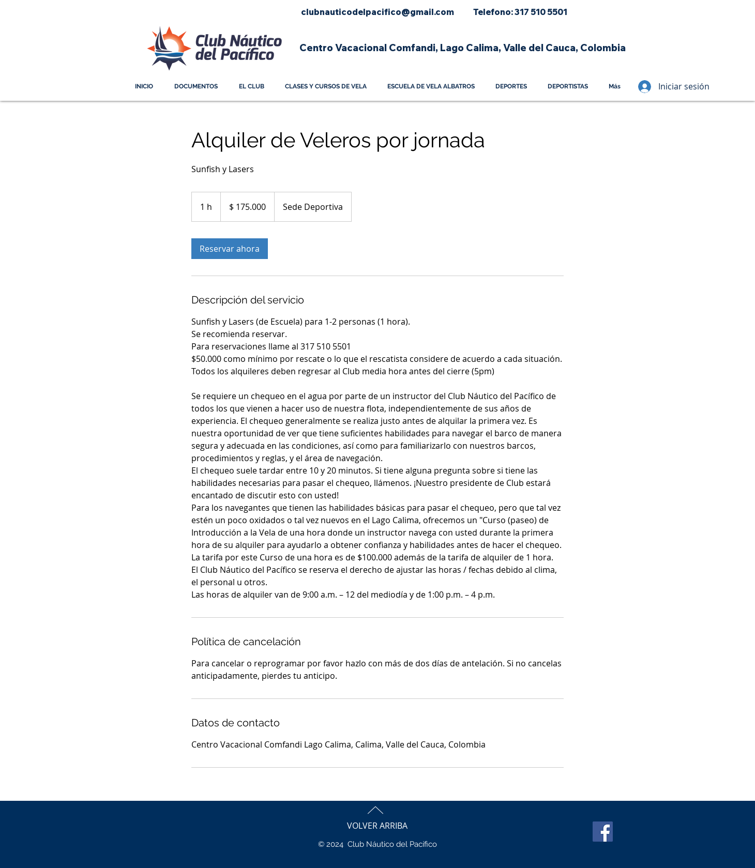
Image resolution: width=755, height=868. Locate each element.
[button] (461, 47)
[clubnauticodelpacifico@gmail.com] (377, 12)
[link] (229, 248)
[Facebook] (603, 831)
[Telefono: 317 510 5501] (519, 12)
